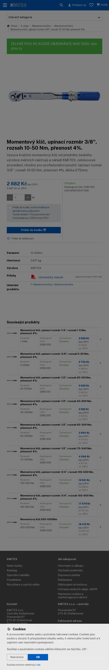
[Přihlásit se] (77, 5)
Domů (12, 26)
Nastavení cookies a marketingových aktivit (72, 595)
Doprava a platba (69, 575)
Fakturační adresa (70, 621)
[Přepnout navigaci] (5, 5)
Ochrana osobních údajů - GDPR (77, 589)
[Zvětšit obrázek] (54, 96)
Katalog (12, 570)
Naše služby (14, 565)
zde (38, 664)
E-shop (25, 26)
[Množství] (19, 197)
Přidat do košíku (33, 230)
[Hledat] (61, 5)
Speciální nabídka (18, 575)
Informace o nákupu (70, 565)
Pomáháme (14, 579)
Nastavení (17, 657)
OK (38, 657)
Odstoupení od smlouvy (72, 584)
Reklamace (65, 579)
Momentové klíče (41, 26)
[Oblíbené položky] (91, 5)
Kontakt (12, 604)
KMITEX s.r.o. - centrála (73, 604)
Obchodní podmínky (70, 570)
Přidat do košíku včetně (36, 213)
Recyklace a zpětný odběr (23, 584)
